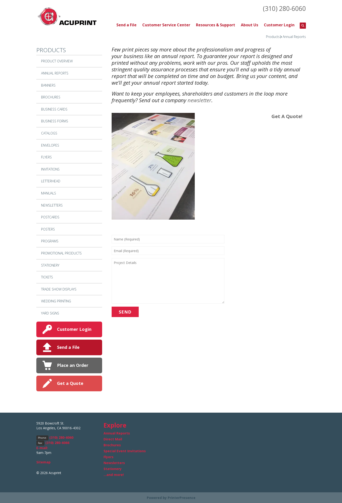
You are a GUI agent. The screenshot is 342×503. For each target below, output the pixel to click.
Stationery (50, 265)
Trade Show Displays (58, 288)
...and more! (114, 474)
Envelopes (50, 145)
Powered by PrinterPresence (171, 497)
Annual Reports (294, 36)
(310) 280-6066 (57, 442)
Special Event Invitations (125, 450)
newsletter (199, 99)
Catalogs (49, 133)
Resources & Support (215, 24)
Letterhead (50, 181)
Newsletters (52, 205)
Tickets (47, 277)
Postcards (50, 217)
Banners (48, 85)
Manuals (48, 193)
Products (273, 36)
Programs (49, 241)
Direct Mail (113, 439)
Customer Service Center (166, 24)
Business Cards (54, 109)
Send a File (126, 24)
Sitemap (43, 461)
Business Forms (54, 121)
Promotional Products (61, 253)
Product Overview (57, 61)
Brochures (50, 97)
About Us (249, 24)
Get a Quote (70, 383)
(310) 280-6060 (283, 8)
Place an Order (72, 365)
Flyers (46, 157)
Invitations (50, 169)
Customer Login (279, 24)
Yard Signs (50, 313)
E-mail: (42, 447)
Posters (48, 228)
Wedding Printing (56, 301)
